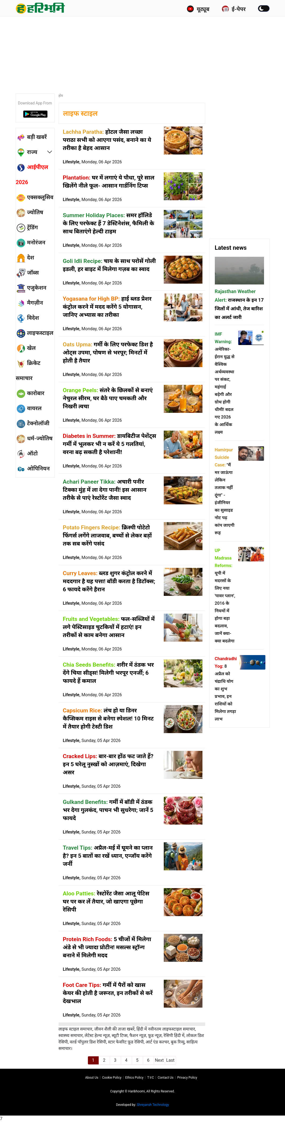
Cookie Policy (112, 1077)
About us (91, 1077)
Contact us (165, 1077)
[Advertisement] (146, 52)
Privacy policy (187, 1077)
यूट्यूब (198, 9)
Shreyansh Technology (153, 1105)
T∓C (150, 1077)
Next (159, 1060)
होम (61, 96)
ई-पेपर (234, 9)
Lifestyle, (92, 161)
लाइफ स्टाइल (80, 113)
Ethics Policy (134, 1077)
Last (170, 1060)
